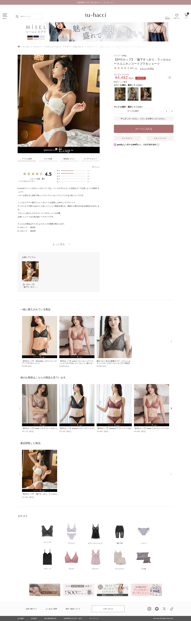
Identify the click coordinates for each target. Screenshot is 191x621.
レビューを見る (147, 68)
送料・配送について (72, 609)
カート (186, 16)
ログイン (167, 18)
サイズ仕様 (48, 159)
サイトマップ (93, 618)
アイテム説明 (27, 159)
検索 (17, 16)
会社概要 (21, 618)
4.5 (48, 174)
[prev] (20, 341)
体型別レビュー (69, 159)
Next (97, 102)
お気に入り (177, 18)
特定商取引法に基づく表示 (73, 618)
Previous (20, 102)
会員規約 (34, 618)
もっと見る (59, 244)
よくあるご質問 (51, 609)
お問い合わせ (108, 609)
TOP (19, 46)
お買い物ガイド (31, 609)
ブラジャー (37, 47)
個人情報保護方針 (50, 618)
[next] (171, 341)
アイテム (26, 47)
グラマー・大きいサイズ (74, 47)
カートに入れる (143, 128)
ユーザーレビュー (90, 159)
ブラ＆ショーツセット (53, 47)
